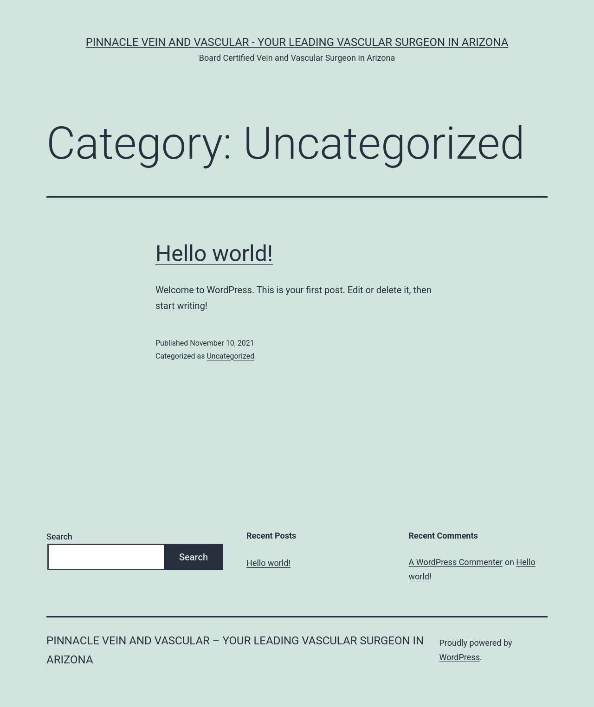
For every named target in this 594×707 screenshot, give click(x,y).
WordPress (459, 657)
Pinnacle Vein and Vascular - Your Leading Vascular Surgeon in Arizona (297, 42)
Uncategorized (230, 356)
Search (59, 536)
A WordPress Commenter (456, 562)
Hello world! (214, 253)
